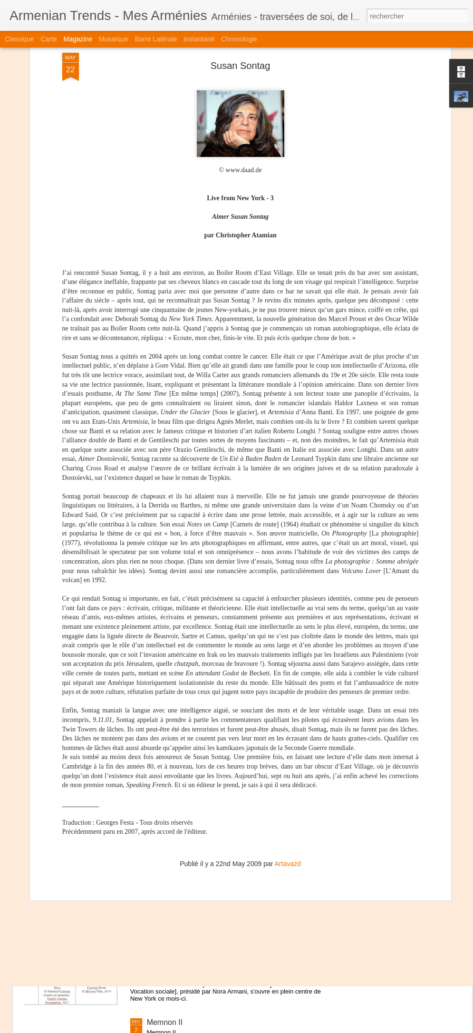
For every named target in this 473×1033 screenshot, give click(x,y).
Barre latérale (156, 39)
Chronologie (239, 39)
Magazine (78, 39)
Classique (19, 39)
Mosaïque (113, 39)
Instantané (198, 39)
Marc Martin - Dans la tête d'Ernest (205, 806)
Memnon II (165, 1022)
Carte (48, 39)
